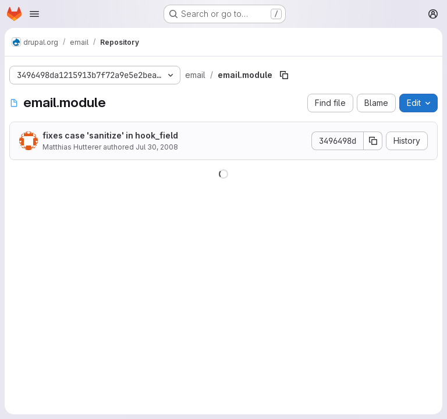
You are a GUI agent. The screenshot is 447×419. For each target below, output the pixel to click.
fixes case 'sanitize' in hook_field (110, 135)
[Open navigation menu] (34, 14)
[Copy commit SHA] (373, 141)
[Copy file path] (284, 75)
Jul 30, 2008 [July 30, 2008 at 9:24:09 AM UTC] (157, 147)
